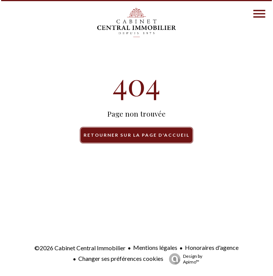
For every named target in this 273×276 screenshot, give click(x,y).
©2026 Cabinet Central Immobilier (80, 247)
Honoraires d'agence (212, 247)
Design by (183, 259)
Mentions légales (155, 247)
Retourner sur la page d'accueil (136, 135)
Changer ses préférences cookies (120, 258)
